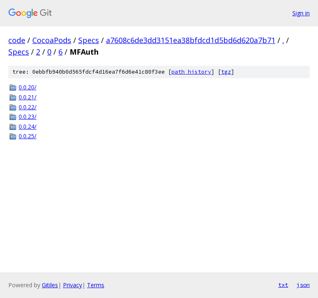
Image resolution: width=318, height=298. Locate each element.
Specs (88, 40)
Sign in (301, 13)
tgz (226, 71)
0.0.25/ (27, 136)
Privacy (72, 285)
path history (191, 71)
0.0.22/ (27, 107)
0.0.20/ (27, 87)
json (303, 284)
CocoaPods (51, 40)
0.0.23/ (27, 116)
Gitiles (50, 285)
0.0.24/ (27, 126)
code (16, 40)
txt (283, 284)
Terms (95, 285)
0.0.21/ (27, 97)
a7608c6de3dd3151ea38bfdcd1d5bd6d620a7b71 (190, 40)
